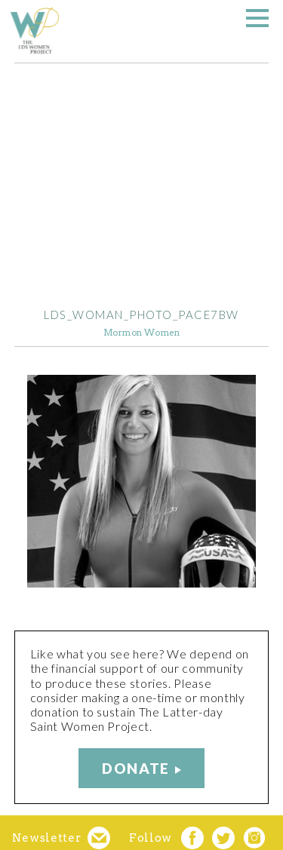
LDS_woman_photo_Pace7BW (141, 314)
